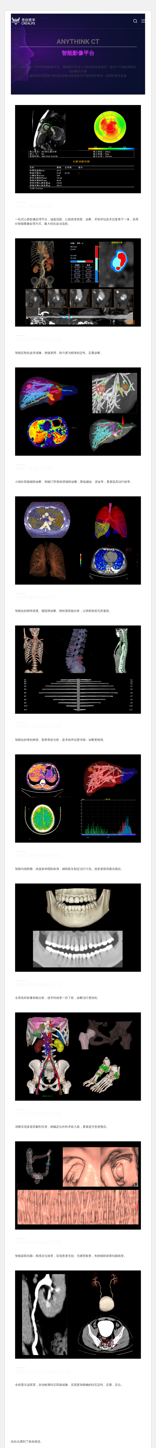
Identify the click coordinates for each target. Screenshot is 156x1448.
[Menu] (143, 21)
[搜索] (135, 21)
